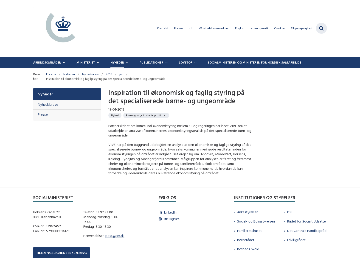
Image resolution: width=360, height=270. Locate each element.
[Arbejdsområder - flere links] (63, 62)
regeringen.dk (259, 28)
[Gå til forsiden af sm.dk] (60, 28)
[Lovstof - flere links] (195, 62)
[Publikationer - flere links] (166, 62)
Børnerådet (245, 240)
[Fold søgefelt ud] (321, 28)
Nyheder (117, 62)
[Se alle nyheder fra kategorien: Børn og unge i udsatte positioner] (146, 115)
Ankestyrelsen (247, 212)
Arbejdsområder (47, 62)
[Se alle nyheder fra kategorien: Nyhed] (114, 115)
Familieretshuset (249, 230)
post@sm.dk (114, 236)
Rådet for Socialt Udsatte (306, 221)
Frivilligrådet (296, 240)
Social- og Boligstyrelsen (256, 221)
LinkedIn (170, 212)
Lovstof (185, 62)
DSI (289, 212)
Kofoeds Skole (248, 249)
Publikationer (151, 62)
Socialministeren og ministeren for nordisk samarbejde (254, 62)
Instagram (172, 219)
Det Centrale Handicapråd (306, 230)
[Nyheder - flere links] (127, 62)
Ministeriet (85, 62)
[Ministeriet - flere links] (97, 62)
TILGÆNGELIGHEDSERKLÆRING (61, 253)
